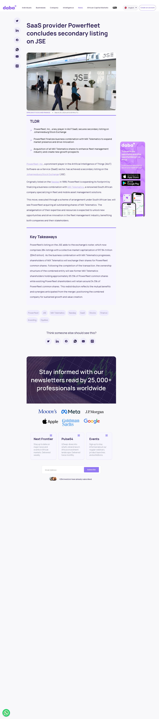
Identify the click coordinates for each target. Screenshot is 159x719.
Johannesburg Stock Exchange (43, 174)
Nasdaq (55, 181)
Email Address (51, 470)
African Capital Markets (97, 7)
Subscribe (91, 470)
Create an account (147, 8)
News (80, 7)
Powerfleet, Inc (35, 163)
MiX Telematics (76, 186)
